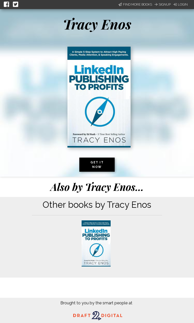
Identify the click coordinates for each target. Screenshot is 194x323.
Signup (163, 4)
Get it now (97, 165)
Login (180, 4)
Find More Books (135, 4)
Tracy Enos (97, 24)
